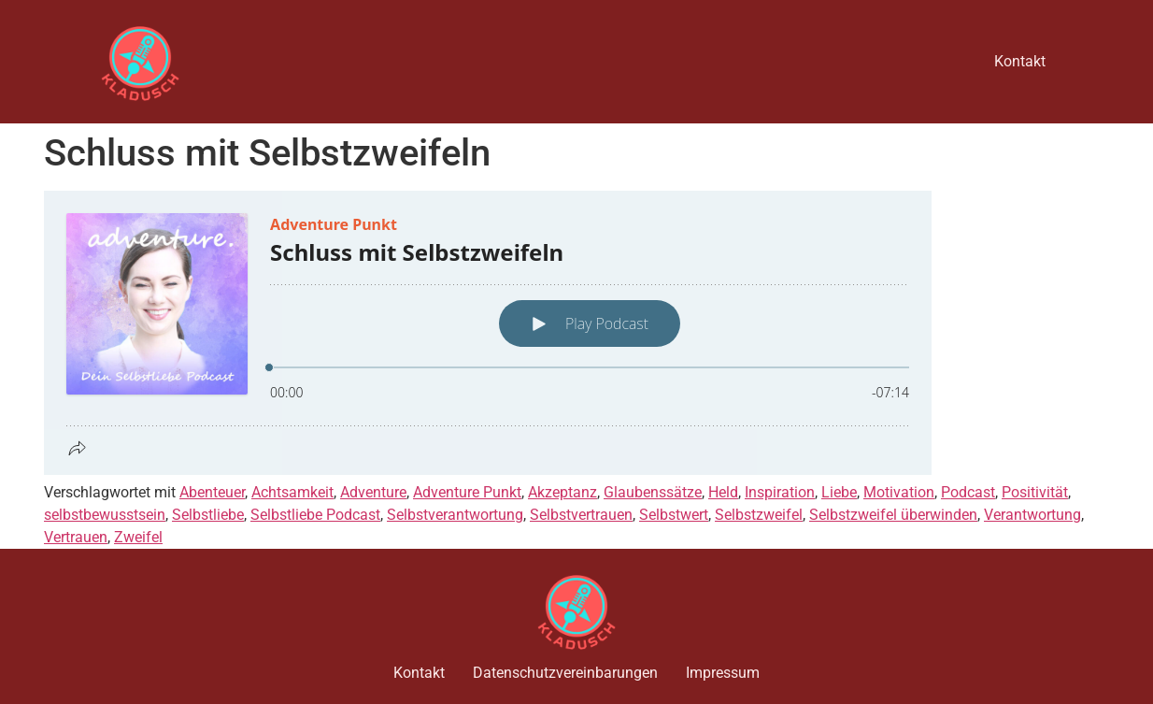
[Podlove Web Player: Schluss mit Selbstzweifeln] (576, 333)
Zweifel (138, 537)
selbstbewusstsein (104, 515)
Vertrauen (75, 537)
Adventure (373, 492)
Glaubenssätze (653, 492)
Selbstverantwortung (455, 515)
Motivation (898, 492)
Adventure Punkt (467, 492)
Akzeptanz (562, 492)
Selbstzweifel (759, 515)
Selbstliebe (208, 515)
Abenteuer (212, 492)
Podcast (968, 492)
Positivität (1035, 492)
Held (723, 492)
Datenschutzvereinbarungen (565, 673)
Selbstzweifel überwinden (893, 515)
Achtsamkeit (292, 492)
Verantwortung (1032, 515)
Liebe (839, 492)
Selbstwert (673, 515)
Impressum (723, 673)
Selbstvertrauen (581, 515)
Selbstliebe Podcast (315, 515)
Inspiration (780, 492)
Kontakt (1020, 61)
